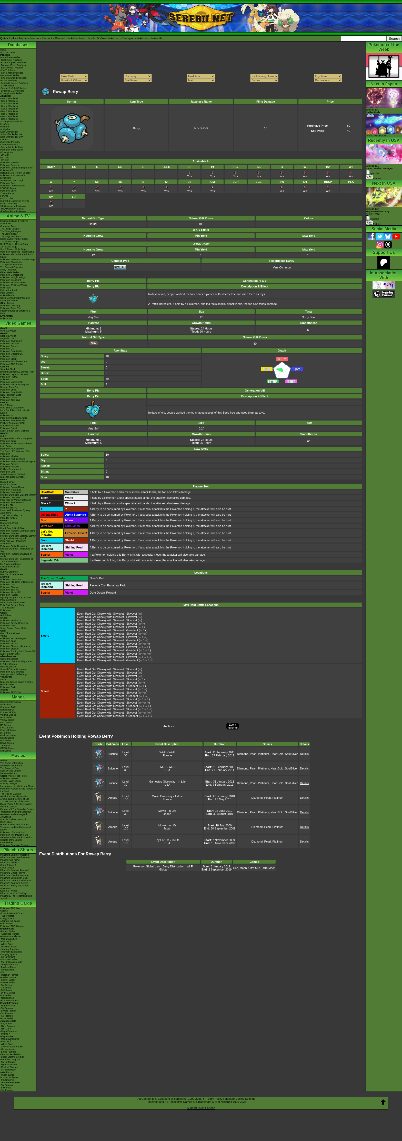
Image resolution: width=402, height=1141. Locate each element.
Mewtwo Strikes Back (11, 765)
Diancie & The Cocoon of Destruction (13, 820)
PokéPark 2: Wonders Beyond (15, 500)
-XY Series (5, 987)
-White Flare (6, 944)
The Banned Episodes (11, 267)
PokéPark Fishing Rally (12, 605)
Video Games (18, 323)
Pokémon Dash (8, 584)
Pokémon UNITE (9, 356)
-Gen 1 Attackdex (9, 98)
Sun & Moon (6, 405)
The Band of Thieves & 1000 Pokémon (14, 452)
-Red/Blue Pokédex (10, 57)
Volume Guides (8, 715)
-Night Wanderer (8, 1064)
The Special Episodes (11, 264)
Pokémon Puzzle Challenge (14, 623)
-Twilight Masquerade (11, 962)
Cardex (4, 139)
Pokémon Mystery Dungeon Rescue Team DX (14, 385)
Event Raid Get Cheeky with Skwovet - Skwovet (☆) (109, 613)
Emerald (4, 577)
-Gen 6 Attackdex (9, 111)
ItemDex (4, 124)
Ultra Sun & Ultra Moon (12, 407)
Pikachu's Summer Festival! (14, 870)
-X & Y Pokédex (8, 70)
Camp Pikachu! (8, 865)
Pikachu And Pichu (9, 860)
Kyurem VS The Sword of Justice (17, 809)
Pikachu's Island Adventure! (14, 875)
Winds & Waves (8, 330)
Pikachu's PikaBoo (9, 862)
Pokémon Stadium (9, 648)
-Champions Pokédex (11, 93)
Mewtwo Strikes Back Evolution (16, 837)
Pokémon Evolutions (10, 280)
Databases (18, 45)
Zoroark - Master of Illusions (14, 801)
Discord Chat (7, 198)
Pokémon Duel (7, 472)
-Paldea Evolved (8, 977)
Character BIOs (8, 707)
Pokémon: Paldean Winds (13, 285)
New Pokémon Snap (10, 395)
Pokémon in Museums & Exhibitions (12, 176)
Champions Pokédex (135, 38)
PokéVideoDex (7, 295)
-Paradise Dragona (10, 1059)
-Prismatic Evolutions (11, 951)
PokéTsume (6, 318)
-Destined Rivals (8, 946)
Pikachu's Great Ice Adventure (15, 880)
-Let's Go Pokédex (9, 75)
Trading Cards (18, 903)
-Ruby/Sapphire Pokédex (13, 62)
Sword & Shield (8, 369)
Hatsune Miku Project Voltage (15, 173)
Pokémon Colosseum (11, 579)
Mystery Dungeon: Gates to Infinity (18, 495)
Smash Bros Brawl (9, 566)
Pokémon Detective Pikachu (14, 845)
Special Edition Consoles (13, 669)
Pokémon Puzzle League (13, 638)
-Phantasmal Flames (11, 936)
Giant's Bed (97, 578)
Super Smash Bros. (10, 654)
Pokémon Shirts (8, 190)
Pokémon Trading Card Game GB (17, 651)
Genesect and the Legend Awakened (13, 815)
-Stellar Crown (7, 957)
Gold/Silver (6, 615)
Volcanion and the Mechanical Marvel (15, 828)
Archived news (7, 52)
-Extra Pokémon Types (12, 913)
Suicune (113, 753)
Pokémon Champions (11, 341)
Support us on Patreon (201, 1107)
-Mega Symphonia (9, 1039)
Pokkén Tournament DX (12, 423)
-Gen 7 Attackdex (9, 114)
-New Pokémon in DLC (12, 208)
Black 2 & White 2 (9, 484)
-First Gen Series (9, 1000)
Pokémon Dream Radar (12, 487)
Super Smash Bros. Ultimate (14, 430)
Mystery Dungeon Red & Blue (15, 597)
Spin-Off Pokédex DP (11, 134)
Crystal (3, 618)
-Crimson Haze (8, 1069)
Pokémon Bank (8, 441)
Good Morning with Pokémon (15, 298)
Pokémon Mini (7, 625)
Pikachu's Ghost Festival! (13, 873)
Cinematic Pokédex (10, 142)
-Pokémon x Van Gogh (11, 180)
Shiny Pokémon (8, 269)
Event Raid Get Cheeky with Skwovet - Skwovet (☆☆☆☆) (113, 643)
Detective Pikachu (9, 425)
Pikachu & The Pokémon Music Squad (16, 897)
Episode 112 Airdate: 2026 (377, 211)
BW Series (5, 740)
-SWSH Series (7, 982)
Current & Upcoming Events (14, 201)
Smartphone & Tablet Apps (13, 674)
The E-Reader (7, 607)
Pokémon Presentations (12, 185)
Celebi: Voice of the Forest (13, 776)
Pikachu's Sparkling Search (14, 883)
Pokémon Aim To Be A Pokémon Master (16, 255)
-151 (2, 972)
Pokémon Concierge (10, 305)
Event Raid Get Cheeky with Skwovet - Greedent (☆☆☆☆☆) (115, 660)
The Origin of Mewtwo (11, 763)
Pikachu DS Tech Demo (12, 602)
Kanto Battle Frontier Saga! (14, 239)
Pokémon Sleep (8, 359)
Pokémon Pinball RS (11, 592)
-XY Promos (6, 1016)
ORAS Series (7, 748)
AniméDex (5, 223)
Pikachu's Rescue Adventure (14, 857)
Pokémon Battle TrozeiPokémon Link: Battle (16, 444)
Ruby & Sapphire (9, 571)
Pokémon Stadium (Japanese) (15, 646)
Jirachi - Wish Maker (10, 781)
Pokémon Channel (9, 587)
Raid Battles (6, 923)
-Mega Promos (7, 1005)
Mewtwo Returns (8, 773)
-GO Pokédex (7, 85)
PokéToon (5, 287)
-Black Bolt (5, 941)
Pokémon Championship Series (16, 167)
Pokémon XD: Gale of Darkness (16, 582)
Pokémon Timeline (9, 162)
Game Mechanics (9, 144)
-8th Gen (4, 157)
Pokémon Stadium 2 (10, 620)
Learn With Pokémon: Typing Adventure (15, 511)
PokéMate (5, 610)
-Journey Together (9, 949)
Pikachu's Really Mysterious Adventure (14, 886)
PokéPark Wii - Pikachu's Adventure (13, 542)
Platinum (4, 525)
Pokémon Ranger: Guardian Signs (17, 530)
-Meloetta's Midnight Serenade (16, 811)
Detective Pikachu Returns (13, 361)
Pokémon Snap (8, 641)
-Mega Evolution (8, 939)
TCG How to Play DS (11, 515)
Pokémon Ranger (9, 595)
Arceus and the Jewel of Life (14, 799)
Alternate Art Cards (10, 921)
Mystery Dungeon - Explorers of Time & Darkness (16, 560)
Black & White (7, 482)
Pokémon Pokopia (9, 343)
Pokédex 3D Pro (8, 507)
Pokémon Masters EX (11, 354)
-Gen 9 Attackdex (9, 119)
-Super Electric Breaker (12, 1057)
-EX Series (5, 995)
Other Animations (9, 300)
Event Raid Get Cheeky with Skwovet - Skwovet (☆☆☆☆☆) (115, 653)
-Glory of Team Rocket (11, 1046)
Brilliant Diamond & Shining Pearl (17, 372)
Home (23, 38)
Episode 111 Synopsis (379, 170)
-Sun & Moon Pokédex (11, 73)
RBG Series (6, 717)
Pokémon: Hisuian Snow (12, 282)
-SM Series (6, 985)
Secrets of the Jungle (11, 840)
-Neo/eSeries (7, 998)
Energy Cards (7, 918)
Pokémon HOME (9, 377)
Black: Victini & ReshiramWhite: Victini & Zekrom (16, 805)
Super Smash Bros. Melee (13, 628)
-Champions (6, 152)
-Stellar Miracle (8, 1062)
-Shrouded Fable (8, 959)
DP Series (5, 733)
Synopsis (372, 219)
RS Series (5, 725)
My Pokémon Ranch (10, 564)
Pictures (373, 178)
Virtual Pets (6, 677)
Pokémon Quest (8, 428)
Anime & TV (18, 216)
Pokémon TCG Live (10, 400)
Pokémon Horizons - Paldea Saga (17, 259)
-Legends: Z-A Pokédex (12, 90)
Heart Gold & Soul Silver (12, 528)
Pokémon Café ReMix (11, 351)
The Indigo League (9, 228)
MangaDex (6, 704)
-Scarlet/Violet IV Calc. (11, 147)
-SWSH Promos (8, 1010)
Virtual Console (8, 666)
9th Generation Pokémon (13, 206)
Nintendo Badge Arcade (12, 477)
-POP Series (6, 1018)
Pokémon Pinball (9, 643)
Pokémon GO (7, 348)
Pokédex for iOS (8, 518)
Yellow (3, 636)
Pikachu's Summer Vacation (14, 855)
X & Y (3, 436)
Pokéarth (156, 38)
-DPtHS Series (7, 993)
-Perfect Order (7, 931)
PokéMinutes (7, 293)
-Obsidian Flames (9, 975)
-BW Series (6, 990)
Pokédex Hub (76, 38)
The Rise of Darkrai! (10, 794)
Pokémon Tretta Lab (10, 489)
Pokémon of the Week (11, 149)
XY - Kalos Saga (8, 246)
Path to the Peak (8, 290)
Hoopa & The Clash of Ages (14, 824)
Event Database (8, 203)
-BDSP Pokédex (8, 80)
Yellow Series (7, 720)
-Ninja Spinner (7, 1026)
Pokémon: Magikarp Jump (13, 418)
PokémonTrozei (8, 600)
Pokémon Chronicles (11, 262)
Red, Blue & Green (10, 633)
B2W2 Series (7, 743)
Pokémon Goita (8, 687)
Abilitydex (5, 129)
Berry (136, 128)
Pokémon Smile (8, 389)
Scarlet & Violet (8, 336)
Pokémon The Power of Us (14, 835)
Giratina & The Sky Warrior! (14, 796)
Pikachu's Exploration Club (14, 878)
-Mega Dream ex (8, 1031)
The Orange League (10, 231)
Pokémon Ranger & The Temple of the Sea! (18, 790)
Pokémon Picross (9, 464)
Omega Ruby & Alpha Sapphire (16, 438)
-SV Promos (6, 1008)
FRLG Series (7, 727)
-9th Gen (4, 155)
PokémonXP (6, 170)
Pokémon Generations (11, 275)
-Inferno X (5, 1034)
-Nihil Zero (5, 1028)
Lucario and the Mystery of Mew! (17, 786)
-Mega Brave (7, 1036)
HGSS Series (7, 738)
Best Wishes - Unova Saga (14, 244)
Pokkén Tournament (10, 469)
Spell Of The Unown (10, 770)
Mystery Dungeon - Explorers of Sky (16, 550)
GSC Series (6, 722)
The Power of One (9, 768)
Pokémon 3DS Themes (12, 671)
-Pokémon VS (7, 1080)
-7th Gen (4, 160)
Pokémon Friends (9, 346)
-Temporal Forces (9, 964)
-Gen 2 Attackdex (9, 101)
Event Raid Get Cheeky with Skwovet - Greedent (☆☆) (111, 630)
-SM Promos (6, 1013)
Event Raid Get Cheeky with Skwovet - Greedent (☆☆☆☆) (114, 650)
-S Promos (5, 1087)
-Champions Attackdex (11, 121)
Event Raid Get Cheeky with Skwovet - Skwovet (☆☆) (111, 623)
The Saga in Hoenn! (10, 236)
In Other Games (8, 664)
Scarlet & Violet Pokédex (102, 38)
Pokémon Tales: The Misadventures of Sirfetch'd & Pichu (15, 311)
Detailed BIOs (7, 709)
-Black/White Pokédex (11, 67)
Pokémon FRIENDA (10, 692)
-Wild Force (6, 1072)
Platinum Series (8, 735)
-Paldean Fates (8, 967)
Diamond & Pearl (9, 523)
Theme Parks (7, 193)
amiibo (3, 679)
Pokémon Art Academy (12, 448)
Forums (34, 38)
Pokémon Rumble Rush (12, 420)
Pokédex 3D (6, 505)
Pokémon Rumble (9, 533)
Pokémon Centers (9, 165)
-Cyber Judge (7, 1075)
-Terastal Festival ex (10, 1054)
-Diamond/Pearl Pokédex (13, 65)
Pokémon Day (7, 183)
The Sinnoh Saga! (9, 241)
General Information (10, 702)
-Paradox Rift (7, 969)
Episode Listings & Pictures (14, 221)
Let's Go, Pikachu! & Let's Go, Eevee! (15, 411)
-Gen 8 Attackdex (9, 116)
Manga (18, 697)
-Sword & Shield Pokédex (13, 78)
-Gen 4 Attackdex (9, 106)
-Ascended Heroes (9, 934)
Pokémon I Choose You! (12, 832)
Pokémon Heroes (9, 778)
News (3, 49)
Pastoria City (98, 585)
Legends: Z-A (7, 338)
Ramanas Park (116, 585)
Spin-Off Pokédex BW (11, 137)
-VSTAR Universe (9, 1077)
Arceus (112, 797)
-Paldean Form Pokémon (13, 211)
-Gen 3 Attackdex (9, 103)
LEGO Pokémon (8, 188)
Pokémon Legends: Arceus (14, 374)
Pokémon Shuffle (9, 456)
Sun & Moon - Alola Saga (13, 249)
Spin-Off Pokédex (9, 132)
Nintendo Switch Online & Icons (16, 682)
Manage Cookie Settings (240, 1098)
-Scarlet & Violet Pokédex (13, 88)
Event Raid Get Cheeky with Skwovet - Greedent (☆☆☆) (112, 640)
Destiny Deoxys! (8, 783)
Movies (18, 755)
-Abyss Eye (6, 1023)
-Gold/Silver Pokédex (11, 60)
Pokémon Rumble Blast (12, 502)
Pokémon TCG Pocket (11, 364)
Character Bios (8, 226)
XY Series (5, 745)
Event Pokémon (232, 726)
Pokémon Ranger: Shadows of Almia (16, 555)
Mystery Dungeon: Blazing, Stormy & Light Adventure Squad (18, 537)
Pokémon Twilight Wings (12, 277)
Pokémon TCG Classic (12, 926)
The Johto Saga (8, 234)
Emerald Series (8, 730)
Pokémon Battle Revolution (14, 546)
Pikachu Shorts (18, 850)
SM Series (5, 750)
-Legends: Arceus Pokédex (14, 83)
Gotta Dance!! (7, 867)
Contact (47, 38)
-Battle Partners (8, 1051)
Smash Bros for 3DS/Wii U (13, 474)
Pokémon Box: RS (9, 589)
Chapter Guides (8, 712)
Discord (60, 38)
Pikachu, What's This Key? (14, 893)
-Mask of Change (9, 1067)
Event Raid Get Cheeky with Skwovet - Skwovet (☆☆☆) (112, 633)
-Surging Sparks (8, 954)
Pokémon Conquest (10, 497)
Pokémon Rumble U (10, 492)
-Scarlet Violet (7, 980)
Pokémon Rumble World (12, 459)
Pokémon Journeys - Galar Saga (17, 252)
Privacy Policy (213, 1098)
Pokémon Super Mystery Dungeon (18, 461)
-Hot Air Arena (7, 1049)
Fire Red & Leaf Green (12, 574)
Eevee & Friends (8, 890)
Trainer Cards (7, 916)
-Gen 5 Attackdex (9, 108)
